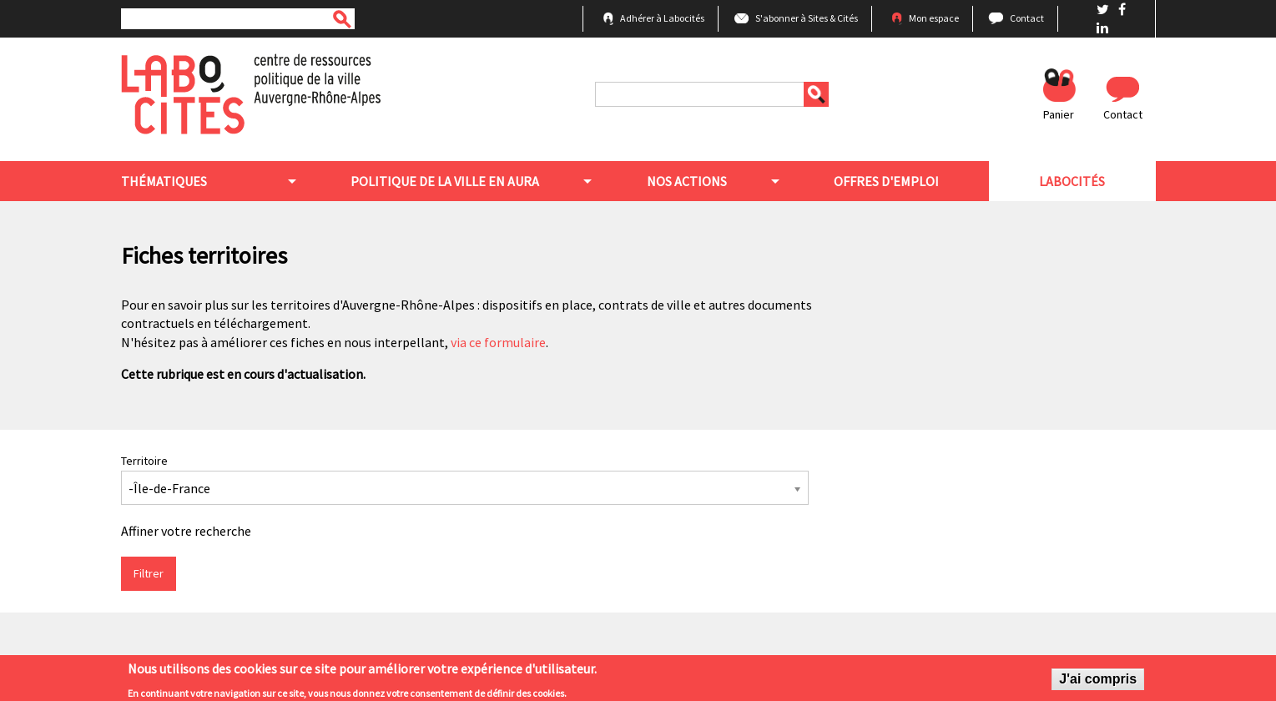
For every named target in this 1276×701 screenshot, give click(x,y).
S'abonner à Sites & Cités (806, 18)
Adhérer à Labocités (662, 18)
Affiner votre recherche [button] (186, 530)
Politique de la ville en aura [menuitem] (445, 181)
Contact (1027, 18)
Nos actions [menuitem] (687, 181)
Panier (1058, 114)
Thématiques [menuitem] (164, 181)
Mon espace (934, 18)
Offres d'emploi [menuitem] (886, 181)
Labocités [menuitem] (1072, 181)
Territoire (144, 460)
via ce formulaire (498, 342)
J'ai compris (1098, 683)
